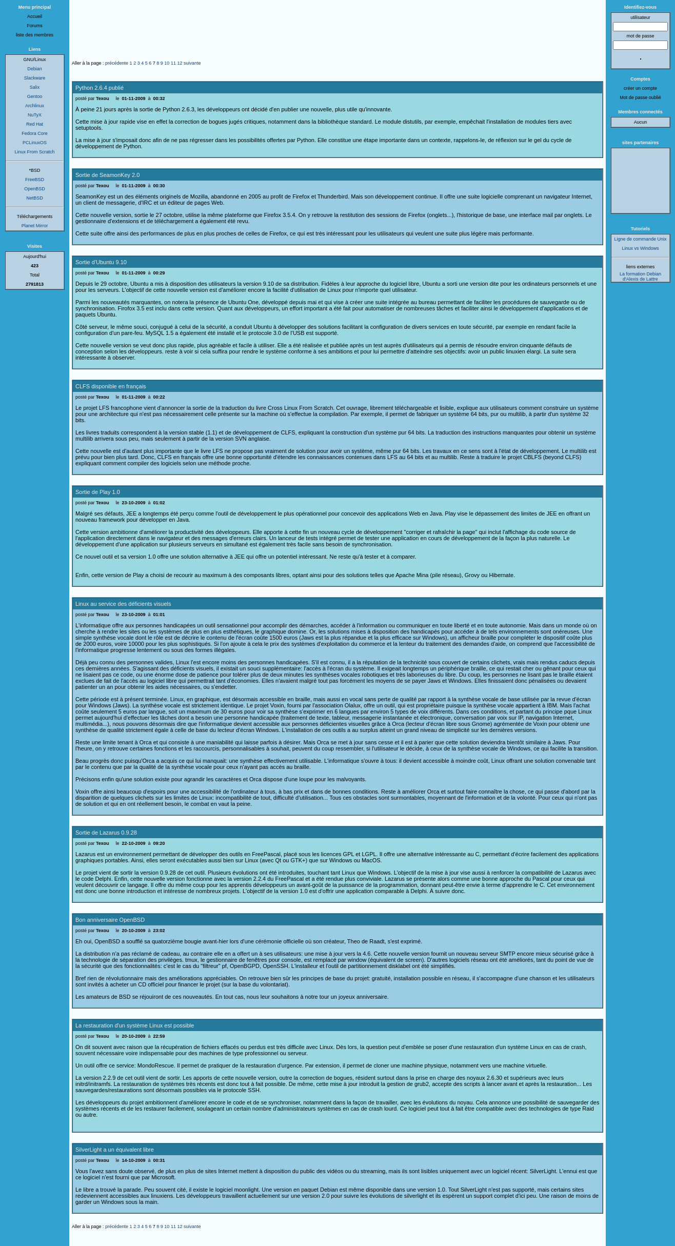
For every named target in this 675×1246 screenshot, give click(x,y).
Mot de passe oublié (640, 97)
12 (179, 63)
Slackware (35, 78)
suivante (192, 63)
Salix (35, 87)
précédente (116, 63)
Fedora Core (35, 133)
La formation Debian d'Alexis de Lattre (640, 276)
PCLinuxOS (35, 142)
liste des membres (34, 34)
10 (166, 63)
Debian (34, 68)
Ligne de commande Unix (640, 239)
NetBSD (34, 198)
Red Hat (34, 124)
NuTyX (35, 114)
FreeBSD (34, 179)
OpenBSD (34, 188)
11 (173, 63)
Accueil (34, 16)
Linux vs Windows (640, 248)
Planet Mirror (35, 225)
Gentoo (35, 96)
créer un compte (640, 88)
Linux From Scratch (34, 151)
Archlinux (34, 105)
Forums (35, 25)
